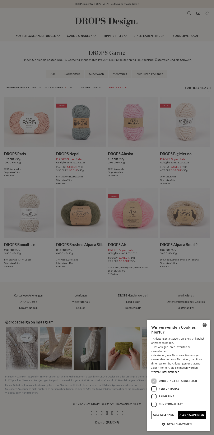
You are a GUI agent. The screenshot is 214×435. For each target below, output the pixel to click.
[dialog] (178, 375)
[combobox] (205, 325)
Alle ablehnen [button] (163, 415)
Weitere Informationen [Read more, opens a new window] (165, 372)
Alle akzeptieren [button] (192, 415)
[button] (178, 424)
